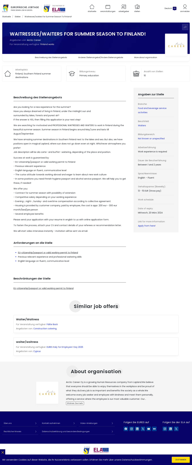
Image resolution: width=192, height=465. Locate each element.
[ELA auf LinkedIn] (170, 429)
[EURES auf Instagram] (131, 429)
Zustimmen (180, 459)
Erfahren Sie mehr (75, 403)
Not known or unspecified (151, 138)
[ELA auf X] (176, 429)
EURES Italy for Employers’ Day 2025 (65, 347)
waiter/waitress (27, 342)
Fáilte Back (52, 324)
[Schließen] (3, 452)
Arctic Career (34, 40)
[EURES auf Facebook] (126, 429)
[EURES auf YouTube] (148, 429)
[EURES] (47, 8)
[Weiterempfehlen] (185, 27)
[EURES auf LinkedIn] (137, 429)
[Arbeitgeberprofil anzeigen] (176, 45)
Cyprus (37, 351)
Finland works (47, 44)
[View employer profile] (47, 393)
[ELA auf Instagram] (165, 429)
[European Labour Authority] (58, 10)
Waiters (142, 125)
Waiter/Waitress (27, 319)
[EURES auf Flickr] (154, 429)
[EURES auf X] (143, 429)
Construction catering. (45, 328)
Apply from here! (147, 225)
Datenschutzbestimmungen (137, 459)
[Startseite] (5, 8)
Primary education (89, 75)
